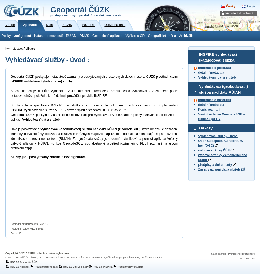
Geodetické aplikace (107, 36)
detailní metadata (211, 73)
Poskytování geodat (16, 36)
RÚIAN (71, 36)
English (252, 6)
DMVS (84, 36)
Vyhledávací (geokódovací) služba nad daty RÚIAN (223, 89)
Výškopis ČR (135, 36)
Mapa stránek (218, 254)
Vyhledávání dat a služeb (217, 77)
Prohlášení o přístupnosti (241, 254)
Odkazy (206, 128)
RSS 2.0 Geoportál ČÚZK (21, 262)
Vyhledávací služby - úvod (218, 136)
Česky (230, 6)
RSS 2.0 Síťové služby (73, 267)
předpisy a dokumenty (217, 165)
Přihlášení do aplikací (239, 13)
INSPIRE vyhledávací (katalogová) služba (218, 57)
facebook (134, 257)
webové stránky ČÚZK (216, 150)
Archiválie (186, 36)
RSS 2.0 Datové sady (44, 267)
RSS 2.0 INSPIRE (101, 267)
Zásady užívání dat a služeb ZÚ (221, 169)
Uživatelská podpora (117, 257)
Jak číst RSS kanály (151, 257)
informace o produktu (214, 68)
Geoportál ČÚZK (86, 11)
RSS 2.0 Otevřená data (128, 267)
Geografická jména (162, 36)
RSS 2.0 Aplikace (17, 267)
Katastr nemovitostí (48, 36)
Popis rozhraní (209, 109)
